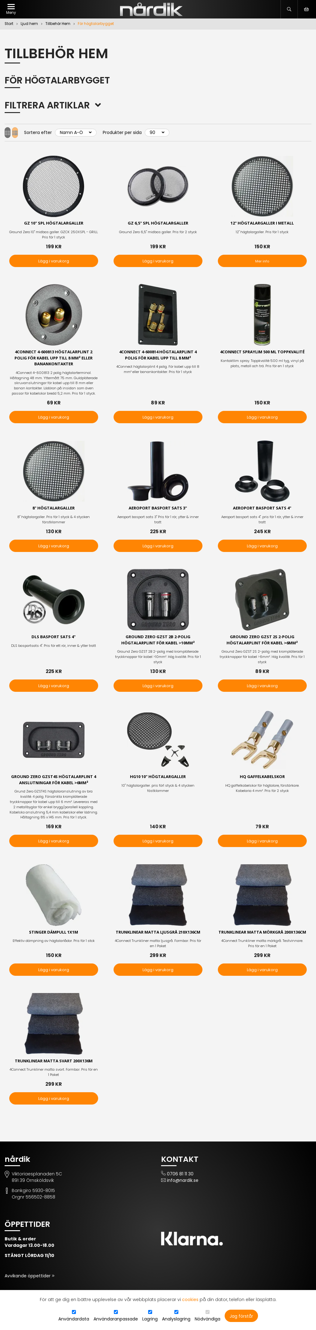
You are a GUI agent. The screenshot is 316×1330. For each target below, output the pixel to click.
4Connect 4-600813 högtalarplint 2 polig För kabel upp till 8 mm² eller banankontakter (53, 359)
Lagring (150, 1319)
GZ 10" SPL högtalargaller (53, 223)
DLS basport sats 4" (53, 640)
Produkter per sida (133, 132)
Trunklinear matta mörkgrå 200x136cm (262, 940)
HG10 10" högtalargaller (158, 780)
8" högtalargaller (54, 510)
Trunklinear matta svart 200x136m (53, 1072)
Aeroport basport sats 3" (158, 510)
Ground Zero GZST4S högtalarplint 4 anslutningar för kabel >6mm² (53, 783)
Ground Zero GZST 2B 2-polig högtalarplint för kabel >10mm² (158, 643)
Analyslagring (176, 1319)
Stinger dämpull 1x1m (53, 936)
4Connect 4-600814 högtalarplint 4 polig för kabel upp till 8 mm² (158, 356)
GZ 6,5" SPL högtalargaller (158, 223)
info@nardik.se (182, 1192)
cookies (190, 1299)
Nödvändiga (207, 1319)
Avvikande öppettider (28, 1287)
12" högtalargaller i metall (262, 223)
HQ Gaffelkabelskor (262, 780)
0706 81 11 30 (180, 1185)
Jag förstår (241, 1316)
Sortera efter (49, 132)
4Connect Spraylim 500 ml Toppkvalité (262, 356)
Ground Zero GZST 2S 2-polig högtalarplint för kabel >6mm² (262, 643)
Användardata (73, 1319)
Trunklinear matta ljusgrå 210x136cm (158, 940)
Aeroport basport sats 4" (262, 510)
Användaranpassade (116, 1319)
